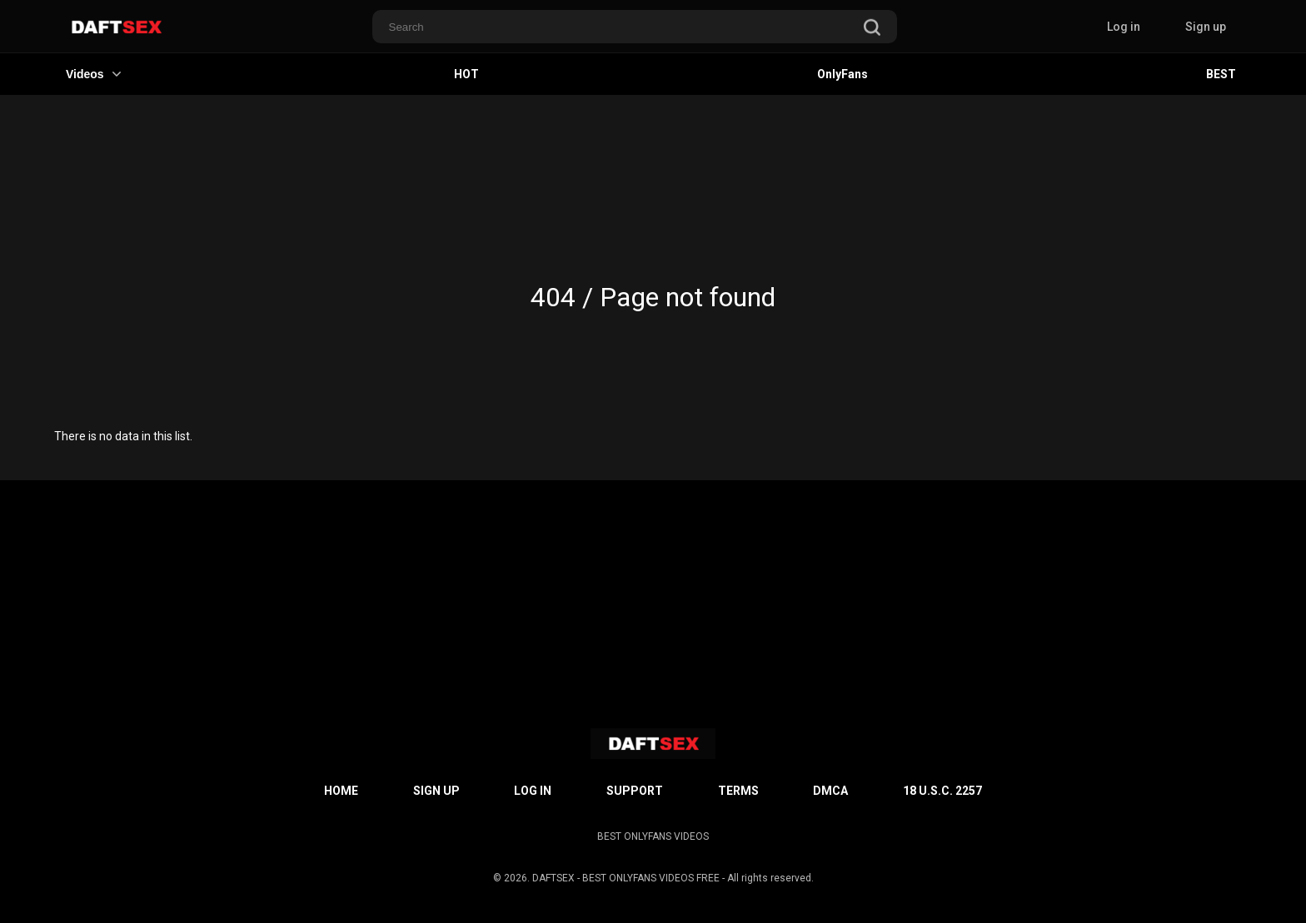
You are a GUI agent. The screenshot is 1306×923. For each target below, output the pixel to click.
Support (634, 790)
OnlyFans (842, 74)
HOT (466, 74)
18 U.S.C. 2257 (942, 790)
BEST (1221, 74)
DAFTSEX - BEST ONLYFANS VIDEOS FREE (626, 878)
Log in (1123, 26)
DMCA (830, 790)
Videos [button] (93, 74)
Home (341, 790)
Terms (738, 790)
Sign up (1205, 26)
